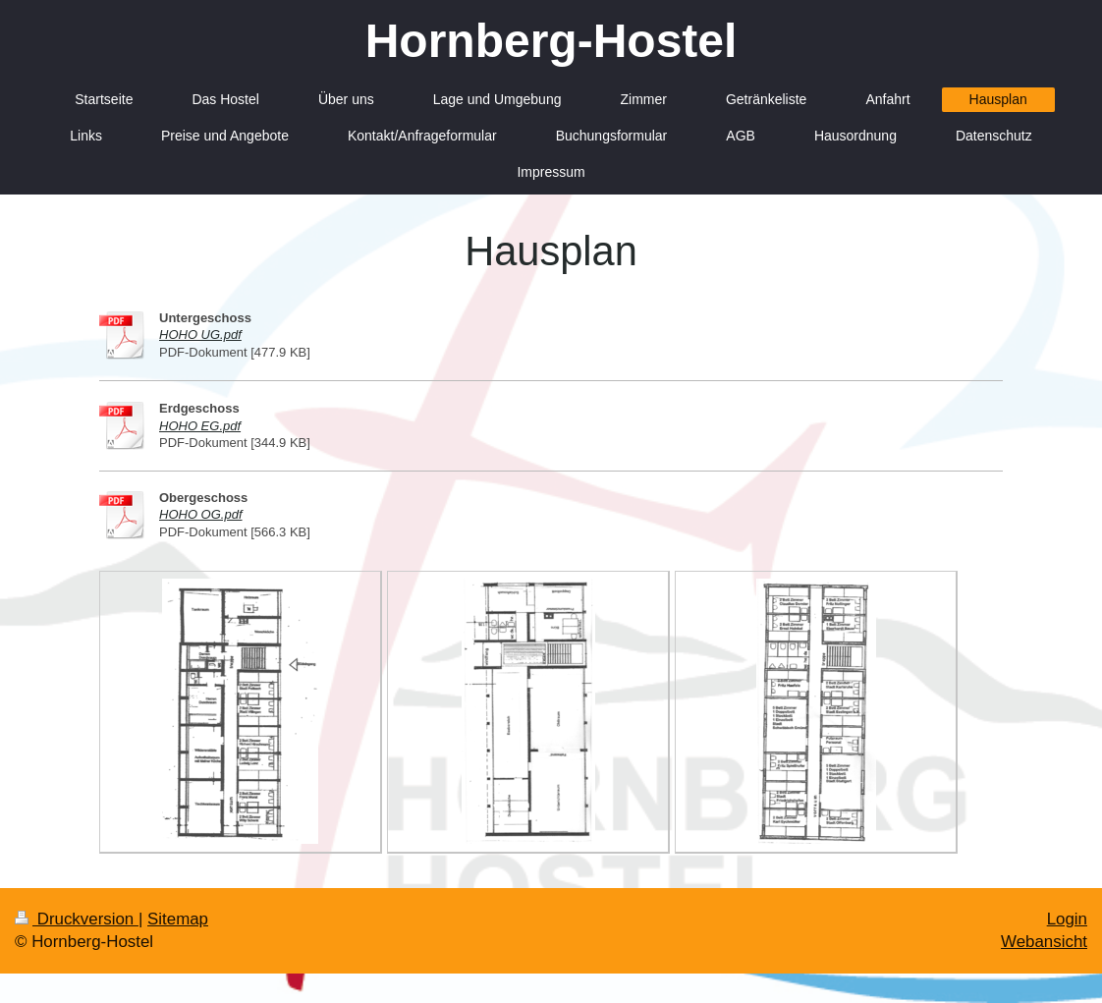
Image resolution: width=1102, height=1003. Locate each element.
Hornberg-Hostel (551, 41)
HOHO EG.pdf (200, 425)
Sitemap (177, 919)
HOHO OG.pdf (201, 514)
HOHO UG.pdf (200, 334)
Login (1067, 919)
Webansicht (1044, 941)
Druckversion (76, 919)
